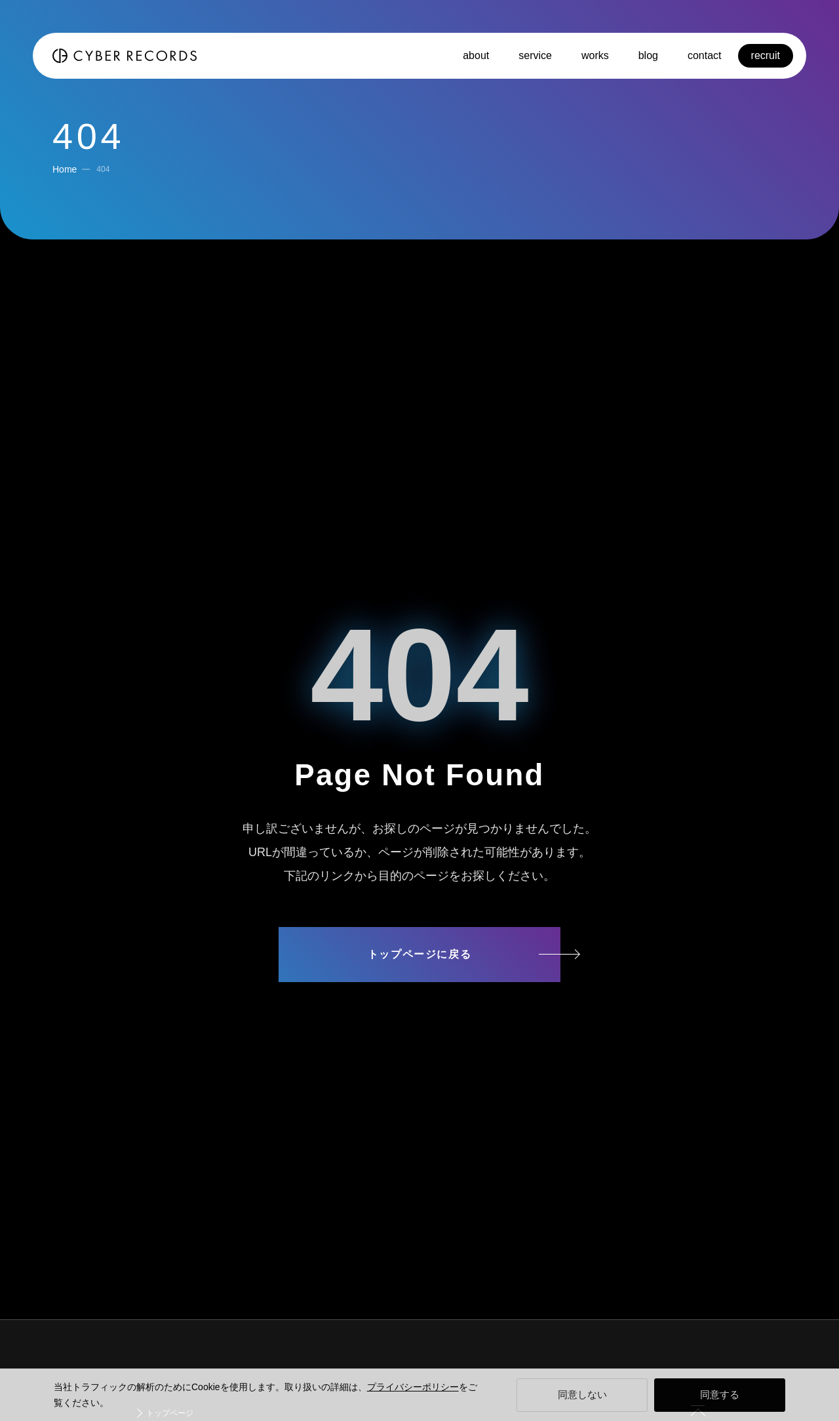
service (535, 55)
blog (648, 55)
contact (705, 55)
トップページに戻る (419, 954)
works (595, 55)
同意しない (582, 1394)
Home (64, 169)
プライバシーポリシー (413, 1387)
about (476, 55)
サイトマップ (419, 1005)
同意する (719, 1394)
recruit (765, 55)
